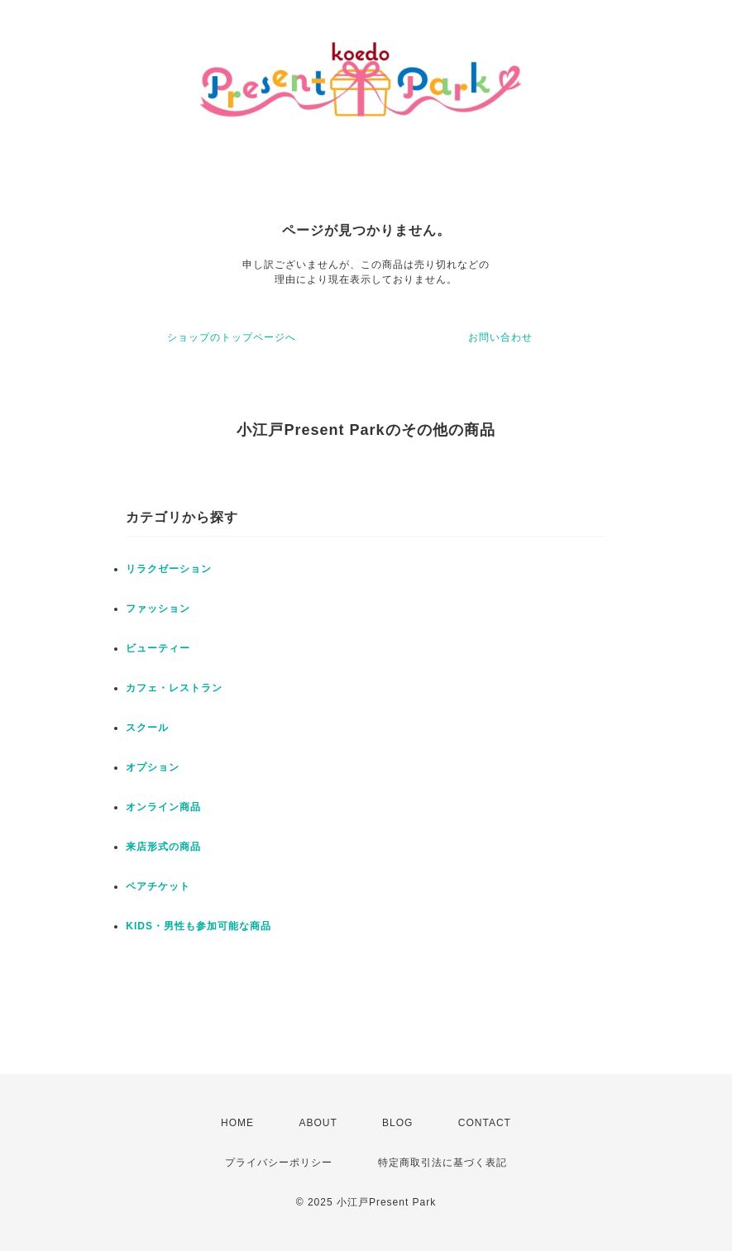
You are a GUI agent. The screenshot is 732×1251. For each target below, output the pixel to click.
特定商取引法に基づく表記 (442, 1162)
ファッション (158, 608)
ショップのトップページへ (231, 337)
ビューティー (158, 648)
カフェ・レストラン (174, 688)
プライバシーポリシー (279, 1162)
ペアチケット (158, 886)
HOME (237, 1123)
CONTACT (484, 1123)
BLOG (397, 1123)
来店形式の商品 (163, 846)
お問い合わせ (500, 337)
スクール (147, 727)
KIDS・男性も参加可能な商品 (198, 926)
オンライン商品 (163, 807)
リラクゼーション (169, 569)
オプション (152, 767)
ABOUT (318, 1123)
